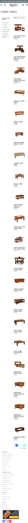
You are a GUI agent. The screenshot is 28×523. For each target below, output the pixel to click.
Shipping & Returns (6, 508)
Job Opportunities (6, 498)
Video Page (4, 486)
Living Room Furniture (7, 455)
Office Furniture (5, 461)
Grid (23, 17)
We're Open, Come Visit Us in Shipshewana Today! (14, 1)
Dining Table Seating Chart (7, 484)
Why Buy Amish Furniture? (8, 474)
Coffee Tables (5, 22)
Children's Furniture (6, 465)
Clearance (4, 470)
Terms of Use (4, 504)
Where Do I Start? (6, 478)
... (16, 447)
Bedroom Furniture (6, 459)
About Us (4, 494)
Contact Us (4, 500)
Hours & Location (6, 496)
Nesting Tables (5, 31)
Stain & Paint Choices (6, 480)
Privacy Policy (5, 506)
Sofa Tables (5, 27)
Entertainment (5, 463)
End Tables (4, 25)
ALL (25, 445)
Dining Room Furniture (7, 453)
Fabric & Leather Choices (7, 482)
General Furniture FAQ (7, 488)
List (19, 17)
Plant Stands (5, 33)
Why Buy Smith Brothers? (7, 476)
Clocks (3, 468)
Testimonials (4, 490)
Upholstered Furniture (7, 457)
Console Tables (5, 29)
